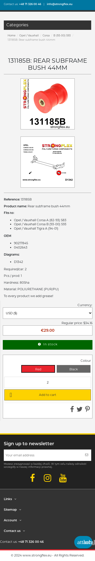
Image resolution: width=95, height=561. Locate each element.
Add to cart (32, 394)
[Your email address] (43, 455)
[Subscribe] (86, 455)
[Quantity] (47, 382)
